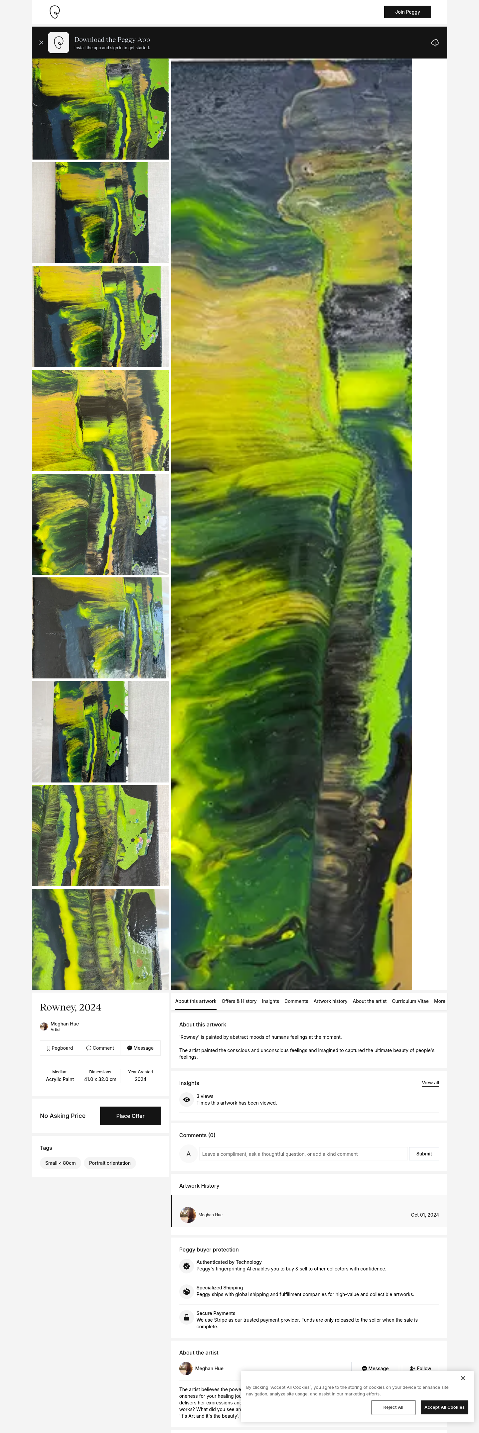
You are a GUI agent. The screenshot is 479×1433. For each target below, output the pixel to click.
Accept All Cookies (444, 1407)
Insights (270, 1001)
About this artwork (196, 1001)
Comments (296, 1001)
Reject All (393, 1407)
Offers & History (239, 1001)
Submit (424, 1153)
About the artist (370, 1001)
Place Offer (130, 1116)
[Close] (463, 1378)
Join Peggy (407, 12)
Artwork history (331, 1001)
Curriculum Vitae (410, 1001)
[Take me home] (54, 12)
